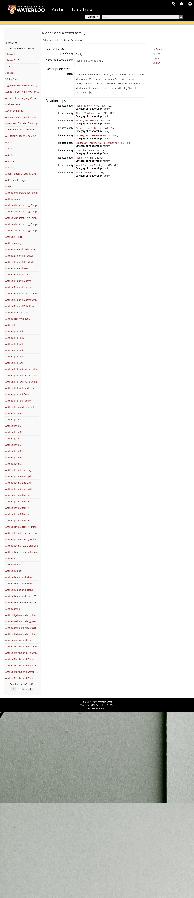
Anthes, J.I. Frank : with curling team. (22, 369)
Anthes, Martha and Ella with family (22, 646)
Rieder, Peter (83, 157)
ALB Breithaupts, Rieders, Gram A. (22, 129)
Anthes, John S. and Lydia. (19, 476)
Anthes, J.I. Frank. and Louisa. (21, 388)
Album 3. (10, 154)
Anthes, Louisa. (13, 570)
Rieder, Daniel (83, 172)
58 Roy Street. (12, 79)
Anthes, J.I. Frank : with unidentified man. (22, 375)
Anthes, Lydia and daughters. (21, 615)
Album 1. (10, 142)
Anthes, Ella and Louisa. (18, 274)
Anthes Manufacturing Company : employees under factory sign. (22, 217)
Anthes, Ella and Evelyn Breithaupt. (22, 249)
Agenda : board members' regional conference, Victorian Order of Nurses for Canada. (22, 116)
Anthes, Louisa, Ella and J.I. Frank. (22, 602)
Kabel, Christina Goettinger (90, 165)
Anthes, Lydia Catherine (88, 127)
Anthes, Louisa (13, 564)
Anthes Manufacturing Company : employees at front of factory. (22, 205)
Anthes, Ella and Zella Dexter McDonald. (22, 306)
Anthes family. (13, 198)
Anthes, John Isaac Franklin (90, 135)
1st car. (9, 66)
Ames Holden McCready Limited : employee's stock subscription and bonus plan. (22, 173)
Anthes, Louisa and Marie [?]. (21, 596)
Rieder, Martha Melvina (88, 113)
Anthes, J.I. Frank (14, 331)
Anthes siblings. (14, 236)
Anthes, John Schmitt (87, 120)
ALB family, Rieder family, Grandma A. (22, 135)
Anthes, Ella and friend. (18, 268)
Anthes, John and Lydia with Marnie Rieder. (22, 407)
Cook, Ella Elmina (85, 150)
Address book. (13, 104)
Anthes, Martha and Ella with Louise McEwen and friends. (22, 652)
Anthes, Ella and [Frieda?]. (19, 255)
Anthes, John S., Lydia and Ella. (21, 545)
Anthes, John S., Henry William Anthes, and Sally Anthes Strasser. (22, 539)
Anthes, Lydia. (12, 608)
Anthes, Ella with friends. (18, 312)
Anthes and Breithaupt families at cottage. (22, 192)
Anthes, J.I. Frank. (14, 337)
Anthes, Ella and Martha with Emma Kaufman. (22, 293)
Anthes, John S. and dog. (18, 470)
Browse (91, 16)
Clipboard (174, 4)
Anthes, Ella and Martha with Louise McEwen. (22, 299)
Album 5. (10, 167)
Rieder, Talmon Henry (87, 105)
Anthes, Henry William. (17, 318)
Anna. (8, 186)
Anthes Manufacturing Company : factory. (22, 224)
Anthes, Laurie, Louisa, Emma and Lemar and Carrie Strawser (22, 552)
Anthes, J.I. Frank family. (18, 394)
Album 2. (10, 148)
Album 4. (10, 161)
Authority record (50, 40)
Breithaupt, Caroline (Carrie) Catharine (96, 142)
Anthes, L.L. (11, 558)
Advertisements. (14, 110)
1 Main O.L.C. (12, 53)
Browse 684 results (22, 48)
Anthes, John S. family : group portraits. (22, 526)
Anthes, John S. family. (17, 495)
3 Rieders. (10, 72)
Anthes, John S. (13, 413)
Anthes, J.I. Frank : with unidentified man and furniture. (22, 381)
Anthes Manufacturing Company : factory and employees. (22, 230)
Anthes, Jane (12, 325)
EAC (156, 63)
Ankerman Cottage (15, 180)
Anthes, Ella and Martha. (18, 280)
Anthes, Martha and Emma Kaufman (22, 659)
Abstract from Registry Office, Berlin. (22, 91)
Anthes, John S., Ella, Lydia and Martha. (22, 533)
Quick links (190, 4)
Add (158, 53)
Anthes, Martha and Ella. (18, 640)
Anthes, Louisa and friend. (19, 577)
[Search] (142, 17)
